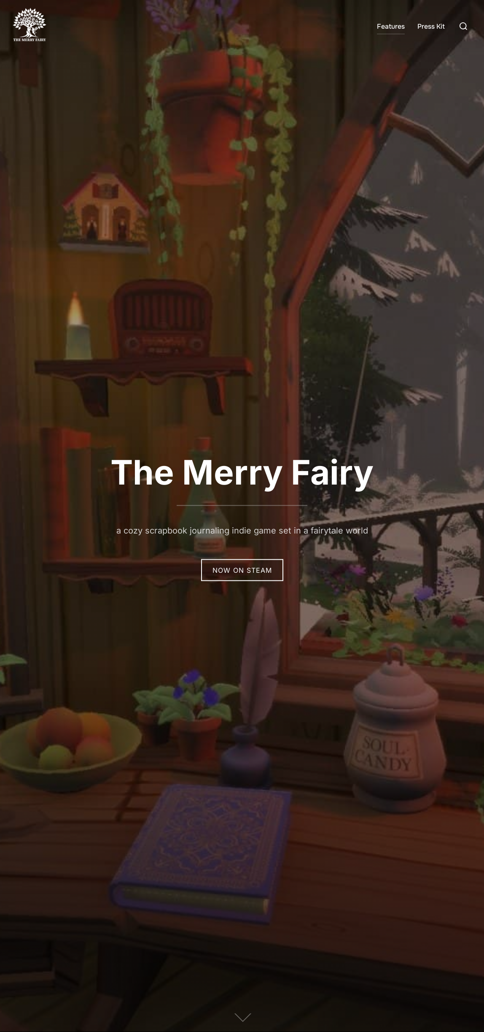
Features (391, 26)
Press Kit (431, 26)
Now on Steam (242, 570)
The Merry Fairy (242, 471)
